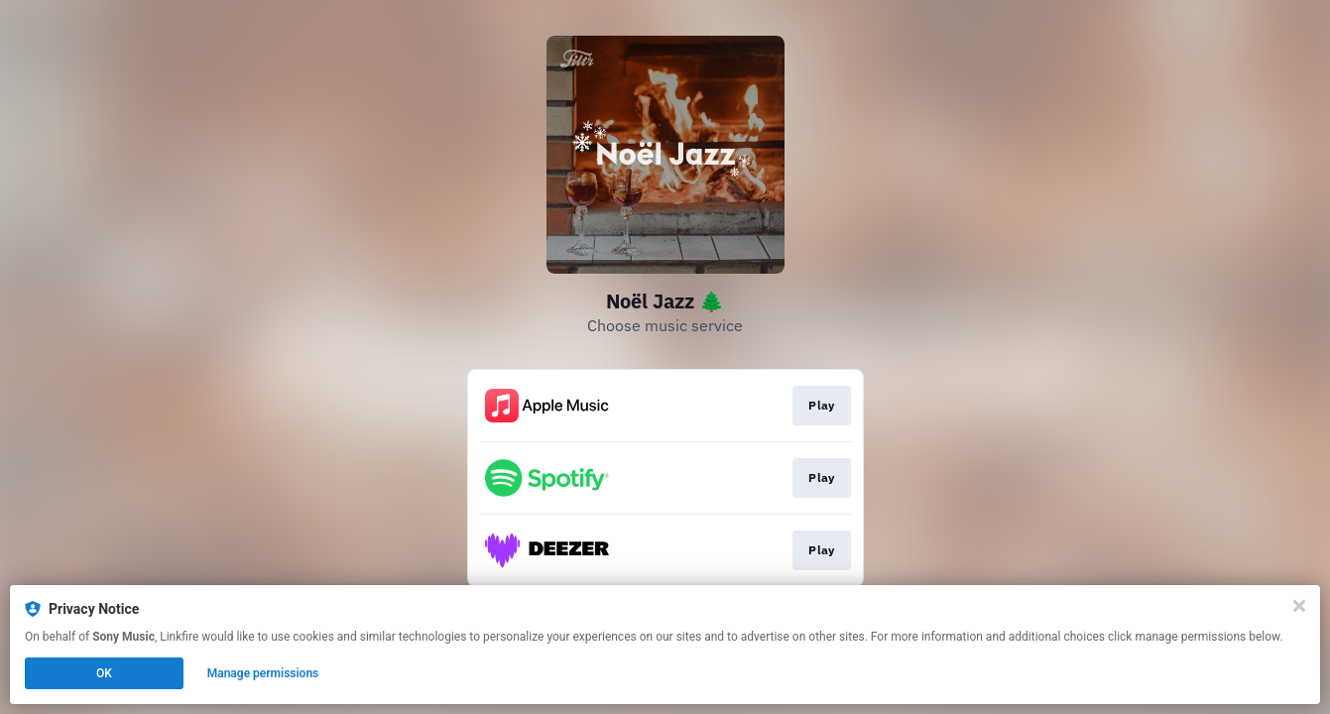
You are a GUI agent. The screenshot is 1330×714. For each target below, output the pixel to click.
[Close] (1299, 606)
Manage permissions (263, 673)
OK (104, 673)
